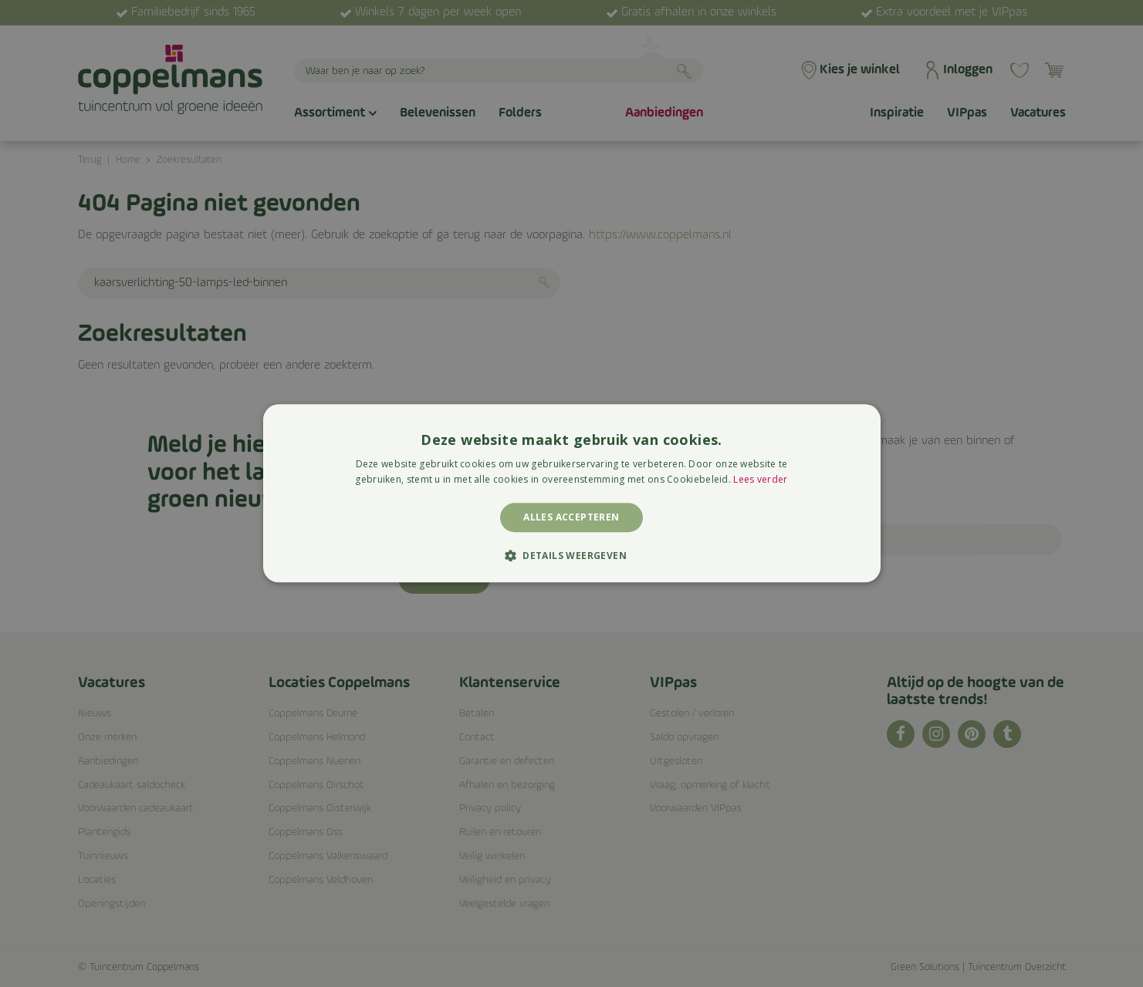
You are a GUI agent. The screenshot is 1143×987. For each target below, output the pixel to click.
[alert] (571, 493)
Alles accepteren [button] (571, 517)
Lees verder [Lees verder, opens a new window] (760, 480)
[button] (571, 556)
